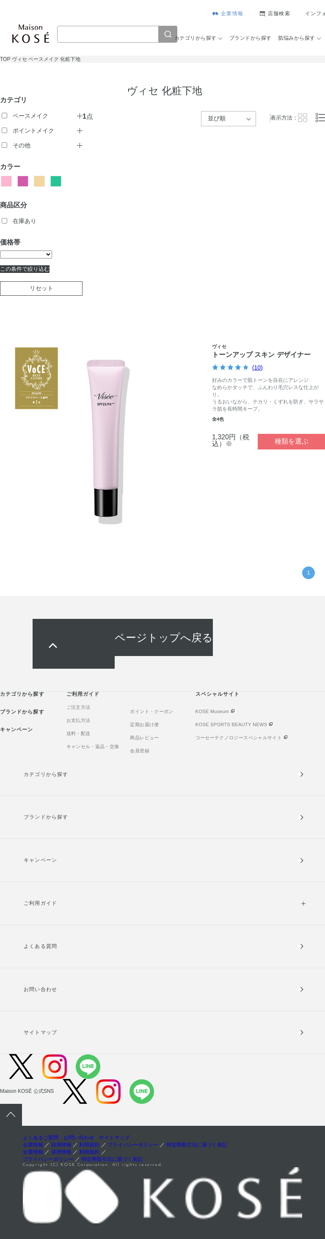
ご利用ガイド (82, 694)
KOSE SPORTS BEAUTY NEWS (231, 724)
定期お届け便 (144, 724)
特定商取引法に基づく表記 (196, 1145)
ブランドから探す (250, 38)
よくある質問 (40, 946)
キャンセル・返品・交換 (92, 746)
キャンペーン (16, 730)
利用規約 (89, 1145)
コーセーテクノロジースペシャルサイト (239, 737)
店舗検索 (279, 13)
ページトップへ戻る (164, 637)
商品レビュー (144, 737)
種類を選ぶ (291, 441)
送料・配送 (78, 733)
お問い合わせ (40, 989)
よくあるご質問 (40, 1138)
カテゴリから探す (195, 38)
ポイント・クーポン (151, 711)
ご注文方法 (78, 707)
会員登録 (139, 750)
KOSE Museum (212, 711)
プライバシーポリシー (132, 1145)
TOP (5, 59)
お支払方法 (78, 720)
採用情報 (61, 1145)
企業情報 (232, 13)
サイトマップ (40, 1032)
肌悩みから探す (296, 38)
